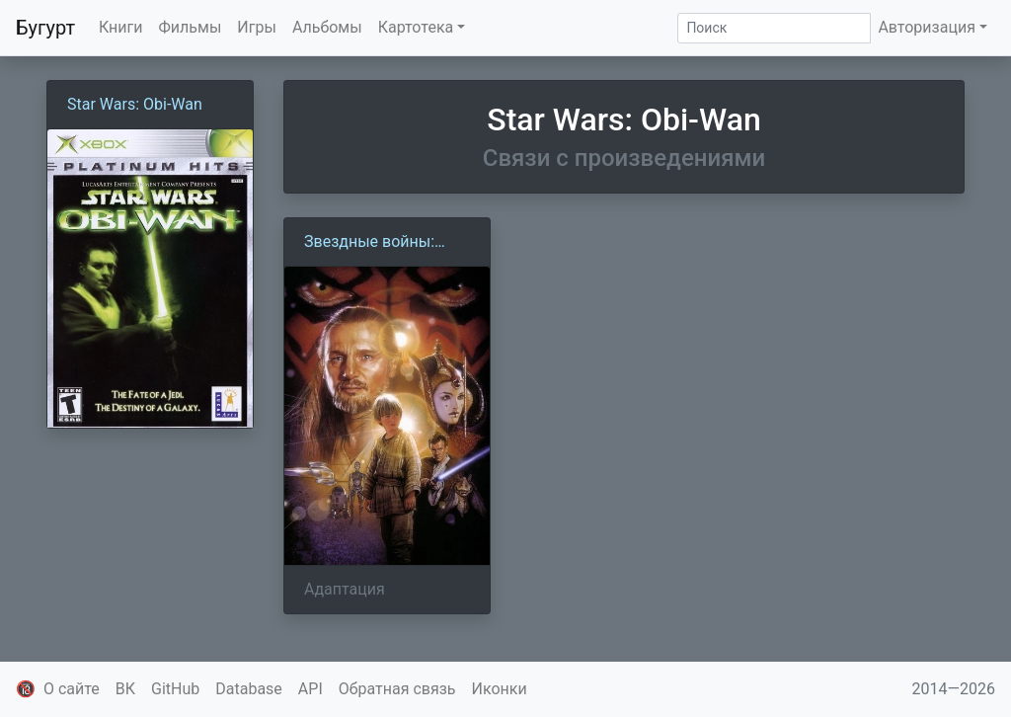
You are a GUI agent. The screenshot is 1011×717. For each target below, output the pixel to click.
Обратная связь (397, 688)
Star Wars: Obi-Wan (134, 104)
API (310, 688)
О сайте (71, 688)
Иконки (499, 688)
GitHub (175, 688)
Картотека (416, 27)
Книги (121, 27)
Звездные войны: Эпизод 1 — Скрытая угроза (380, 243)
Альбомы (327, 27)
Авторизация (926, 27)
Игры (256, 27)
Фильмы (190, 27)
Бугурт (45, 28)
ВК (125, 688)
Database (248, 688)
